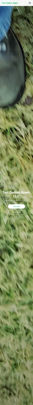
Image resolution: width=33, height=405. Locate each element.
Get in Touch (16, 212)
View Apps (16, 206)
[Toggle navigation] (29, 3)
